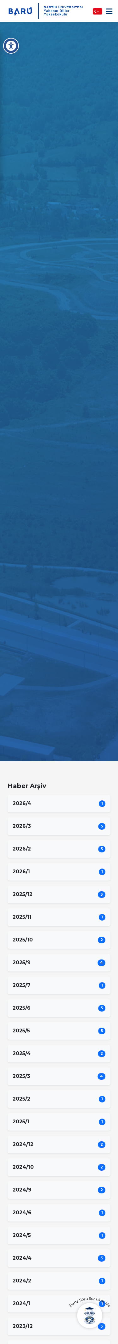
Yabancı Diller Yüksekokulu (57, 12)
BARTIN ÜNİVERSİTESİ (63, 7)
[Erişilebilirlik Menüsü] (11, 46)
